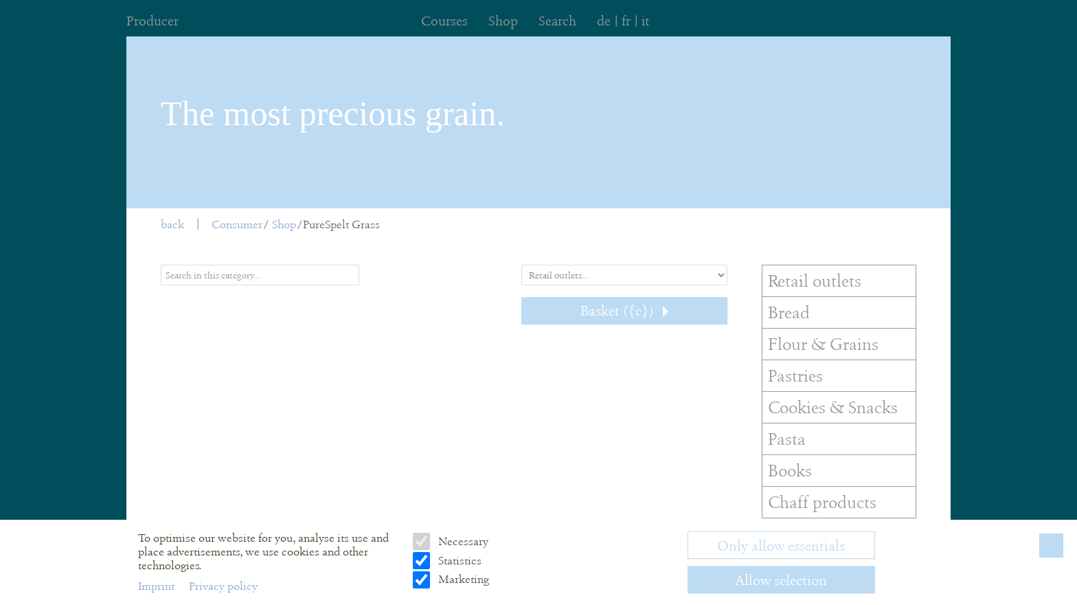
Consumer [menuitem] (237, 224)
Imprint (157, 586)
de (604, 21)
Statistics (458, 560)
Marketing (462, 579)
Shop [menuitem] (503, 21)
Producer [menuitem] (152, 21)
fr (626, 21)
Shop (284, 224)
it (645, 21)
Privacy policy (223, 586)
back (172, 224)
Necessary (461, 541)
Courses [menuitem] (444, 21)
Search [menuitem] (557, 21)
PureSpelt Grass (341, 224)
